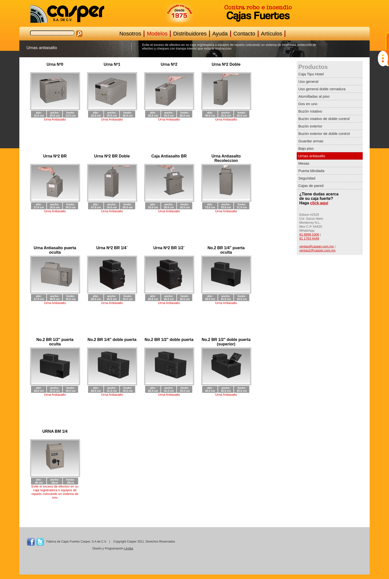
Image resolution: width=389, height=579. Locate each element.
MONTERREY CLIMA (320, 552)
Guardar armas (310, 141)
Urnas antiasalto (311, 156)
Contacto (244, 33)
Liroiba (128, 548)
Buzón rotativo (310, 111)
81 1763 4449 (309, 238)
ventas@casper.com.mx (316, 246)
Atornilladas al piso (313, 96)
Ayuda (220, 33)
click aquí (319, 203)
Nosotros (130, 33)
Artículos (271, 33)
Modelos (157, 33)
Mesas (303, 163)
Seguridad (306, 178)
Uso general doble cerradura (321, 89)
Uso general (308, 81)
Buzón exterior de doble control (324, 133)
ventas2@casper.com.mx (317, 250)
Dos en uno (307, 104)
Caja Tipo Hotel (311, 74)
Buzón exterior (310, 126)
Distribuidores (190, 33)
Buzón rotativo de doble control (324, 119)
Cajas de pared (311, 185)
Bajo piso (306, 148)
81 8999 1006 (309, 234)
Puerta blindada (311, 171)
